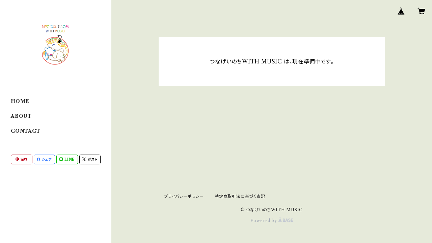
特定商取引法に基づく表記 (240, 196)
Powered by (271, 220)
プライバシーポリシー (184, 196)
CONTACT (25, 131)
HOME (20, 101)
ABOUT (21, 116)
